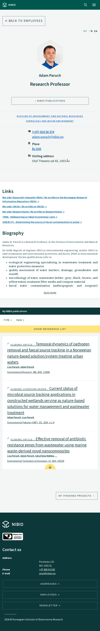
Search (85, 5)
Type (8, 320)
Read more (50, 292)
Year (20, 320)
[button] (50, 358)
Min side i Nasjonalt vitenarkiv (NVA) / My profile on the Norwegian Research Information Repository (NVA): (44, 199)
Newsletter (50, 605)
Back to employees (24, 21)
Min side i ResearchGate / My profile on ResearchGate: (33, 211)
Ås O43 (36, 149)
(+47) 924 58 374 (43, 132)
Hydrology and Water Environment (50, 121)
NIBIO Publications (51, 101)
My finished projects (75, 495)
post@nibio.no (47, 573)
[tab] (50, 358)
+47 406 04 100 (47, 569)
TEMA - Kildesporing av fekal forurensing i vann (29, 216)
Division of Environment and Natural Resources (50, 116)
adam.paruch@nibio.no (48, 137)
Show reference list (50, 329)
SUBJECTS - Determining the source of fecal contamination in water (42, 222)
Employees (50, 594)
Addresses (50, 584)
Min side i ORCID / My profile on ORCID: (24, 206)
